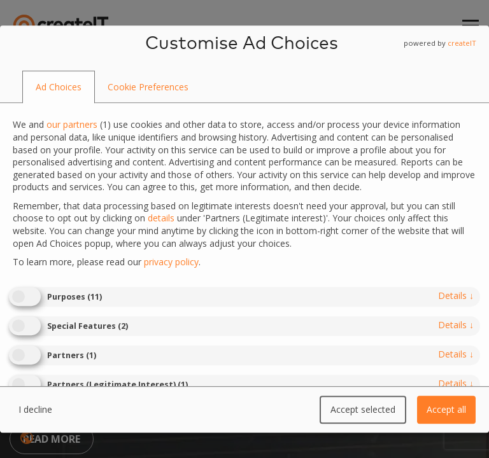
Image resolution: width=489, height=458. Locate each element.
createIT (462, 43)
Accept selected (362, 409)
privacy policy (171, 262)
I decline (35, 409)
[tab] (58, 87)
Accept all (446, 409)
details (456, 295)
